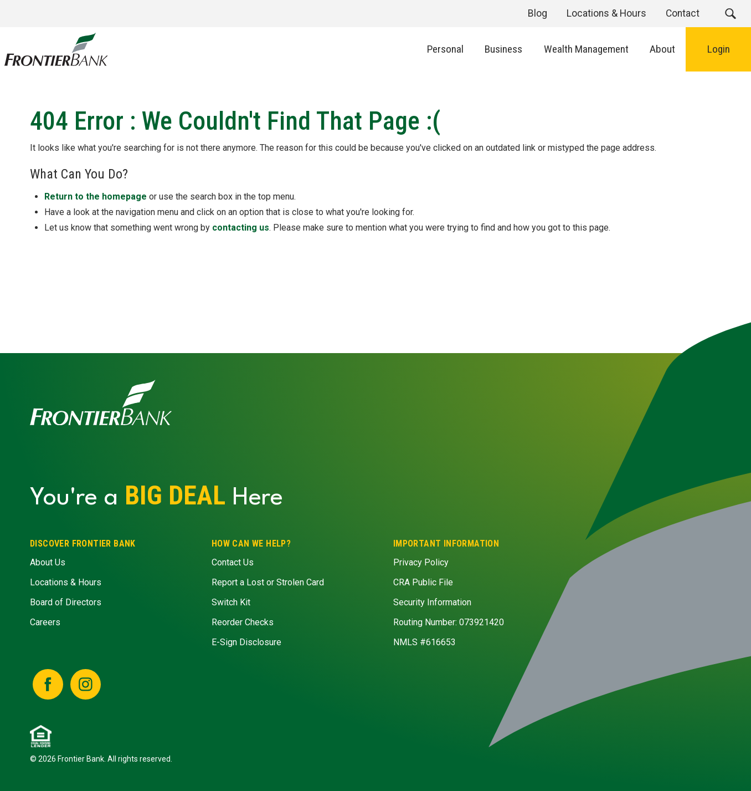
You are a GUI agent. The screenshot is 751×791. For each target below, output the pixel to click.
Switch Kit (231, 602)
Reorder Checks (243, 622)
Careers (45, 622)
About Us (47, 562)
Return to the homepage (96, 196)
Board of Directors (65, 602)
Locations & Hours (65, 582)
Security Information (432, 602)
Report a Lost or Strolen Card (268, 582)
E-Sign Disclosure (246, 642)
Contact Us (233, 562)
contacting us (241, 227)
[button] (730, 13)
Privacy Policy (421, 562)
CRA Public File (423, 582)
